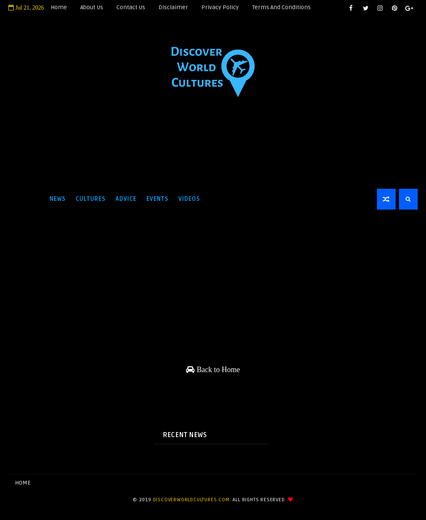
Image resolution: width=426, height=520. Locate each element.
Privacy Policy (220, 7)
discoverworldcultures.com (191, 500)
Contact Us (130, 7)
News (58, 198)
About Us (91, 7)
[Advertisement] (213, 155)
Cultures (91, 198)
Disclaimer (173, 7)
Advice (126, 198)
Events (157, 198)
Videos (189, 198)
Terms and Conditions (281, 7)
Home (59, 7)
